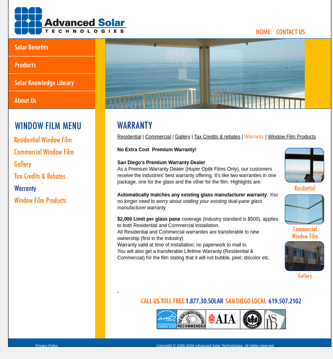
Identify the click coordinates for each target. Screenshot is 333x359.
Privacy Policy (46, 346)
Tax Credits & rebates (217, 137)
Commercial (158, 137)
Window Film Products (292, 137)
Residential (129, 137)
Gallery (182, 137)
